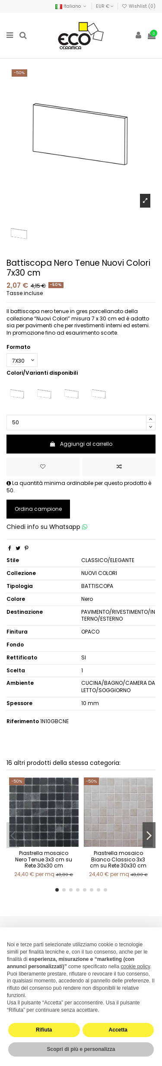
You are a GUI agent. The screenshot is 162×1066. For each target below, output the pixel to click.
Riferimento (22, 721)
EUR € (105, 6)
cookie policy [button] (135, 966)
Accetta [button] (118, 1030)
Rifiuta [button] (44, 1030)
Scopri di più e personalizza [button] (81, 1049)
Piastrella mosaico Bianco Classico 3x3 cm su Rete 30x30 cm (118, 859)
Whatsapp (68, 526)
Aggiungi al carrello (81, 444)
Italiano (71, 6)
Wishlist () (139, 6)
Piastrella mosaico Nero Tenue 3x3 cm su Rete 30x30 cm (43, 859)
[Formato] (22, 360)
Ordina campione (38, 509)
